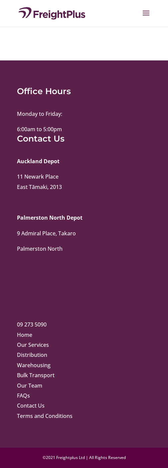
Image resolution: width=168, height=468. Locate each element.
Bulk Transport (36, 375)
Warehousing (34, 365)
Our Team (29, 385)
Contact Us (31, 405)
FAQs (23, 395)
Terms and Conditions (45, 416)
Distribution (32, 355)
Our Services (33, 344)
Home (24, 334)
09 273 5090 (32, 324)
